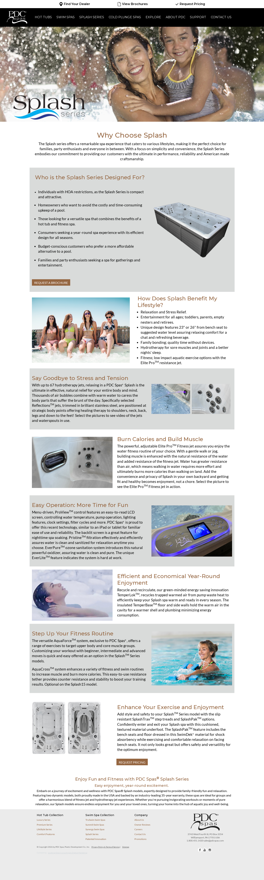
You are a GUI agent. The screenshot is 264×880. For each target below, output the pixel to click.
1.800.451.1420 (195, 840)
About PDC (175, 17)
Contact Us (221, 17)
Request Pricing (190, 4)
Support (198, 17)
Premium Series (44, 824)
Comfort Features (46, 834)
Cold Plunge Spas (125, 17)
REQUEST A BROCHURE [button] (51, 282)
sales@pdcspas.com (214, 840)
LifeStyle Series (44, 829)
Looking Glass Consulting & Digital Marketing (67, 853)
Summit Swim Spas (94, 824)
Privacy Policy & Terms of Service (105, 847)
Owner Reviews (142, 824)
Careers (138, 829)
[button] (211, 398)
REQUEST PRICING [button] (132, 762)
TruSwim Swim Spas (95, 819)
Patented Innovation (95, 839)
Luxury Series (43, 819)
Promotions (140, 839)
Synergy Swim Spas (94, 829)
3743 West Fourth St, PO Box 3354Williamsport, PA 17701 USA (205, 836)
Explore (153, 17)
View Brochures (132, 4)
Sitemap (125, 847)
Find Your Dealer (74, 4)
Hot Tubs (43, 17)
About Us (139, 819)
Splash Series (91, 17)
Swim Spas (65, 17)
